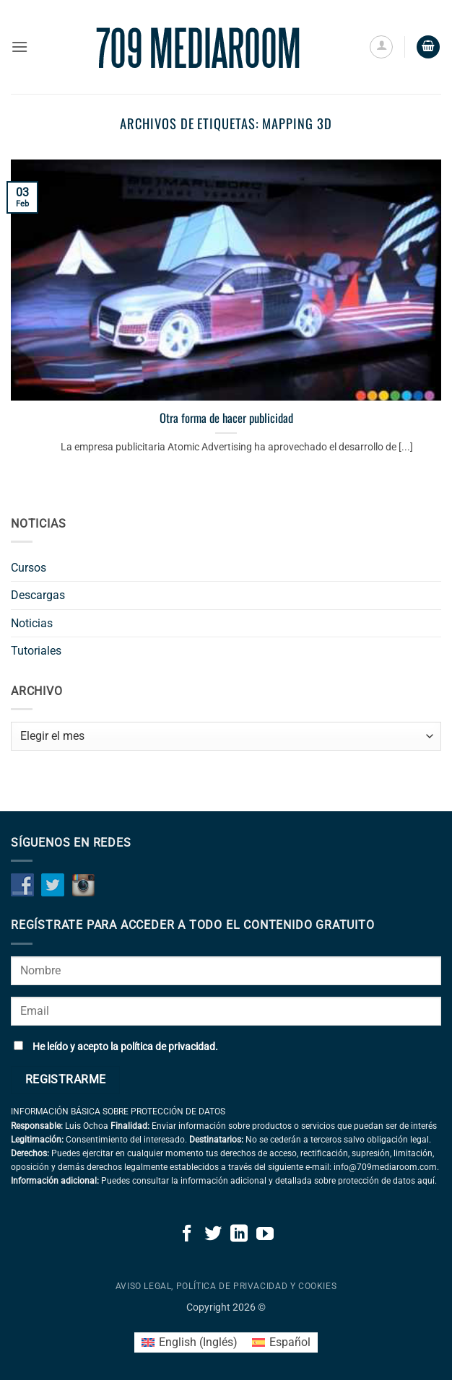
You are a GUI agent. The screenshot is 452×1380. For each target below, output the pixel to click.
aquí (426, 1181)
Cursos (28, 568)
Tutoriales (36, 651)
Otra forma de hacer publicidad (226, 418)
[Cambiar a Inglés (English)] (189, 1342)
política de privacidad (168, 1047)
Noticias (32, 623)
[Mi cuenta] (381, 46)
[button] (19, 46)
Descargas (38, 595)
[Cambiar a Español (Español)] (281, 1342)
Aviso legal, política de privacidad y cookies (226, 1286)
